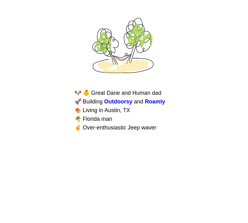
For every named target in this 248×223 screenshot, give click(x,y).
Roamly (155, 101)
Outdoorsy (118, 101)
